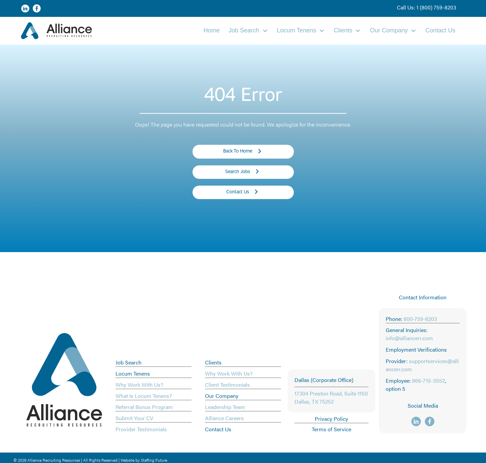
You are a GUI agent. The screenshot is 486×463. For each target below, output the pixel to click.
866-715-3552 (428, 380)
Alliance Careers (224, 418)
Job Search (129, 362)
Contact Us (218, 429)
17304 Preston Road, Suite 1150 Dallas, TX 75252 (331, 397)
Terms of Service (331, 429)
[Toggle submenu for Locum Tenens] (321, 30)
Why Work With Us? (139, 384)
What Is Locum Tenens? (144, 396)
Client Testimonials (227, 384)
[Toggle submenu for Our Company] (413, 30)
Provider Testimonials (141, 429)
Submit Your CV (134, 418)
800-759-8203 (420, 319)
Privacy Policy (331, 419)
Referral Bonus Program (144, 407)
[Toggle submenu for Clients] (358, 30)
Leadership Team (225, 407)
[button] (426, 7)
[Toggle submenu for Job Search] (265, 30)
